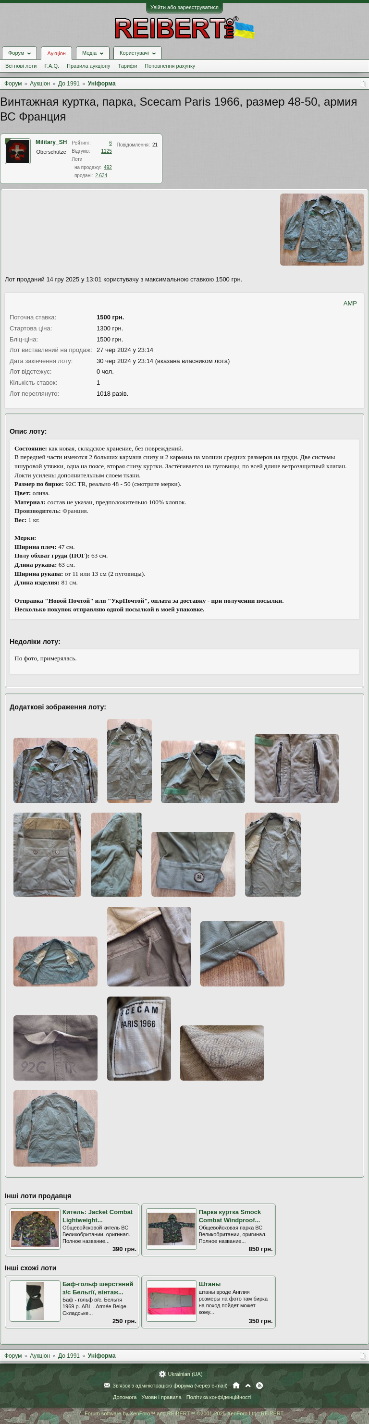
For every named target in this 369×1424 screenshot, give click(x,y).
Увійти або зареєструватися (184, 7)
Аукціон (56, 53)
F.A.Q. (51, 66)
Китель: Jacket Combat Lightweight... (97, 1216)
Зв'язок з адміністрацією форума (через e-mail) (170, 1385)
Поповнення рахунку (170, 66)
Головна (236, 1385)
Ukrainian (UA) (185, 1374)
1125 (106, 151)
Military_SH (51, 142)
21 (155, 144)
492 (108, 167)
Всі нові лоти (21, 66)
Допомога (124, 1397)
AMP (350, 303)
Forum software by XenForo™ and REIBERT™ (184, 1413)
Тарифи (127, 66)
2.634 (101, 175)
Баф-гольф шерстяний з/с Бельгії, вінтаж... (97, 1288)
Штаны (210, 1284)
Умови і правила (161, 1397)
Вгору (248, 1385)
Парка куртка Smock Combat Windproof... (230, 1216)
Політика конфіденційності (218, 1397)
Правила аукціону (88, 66)
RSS (259, 1385)
